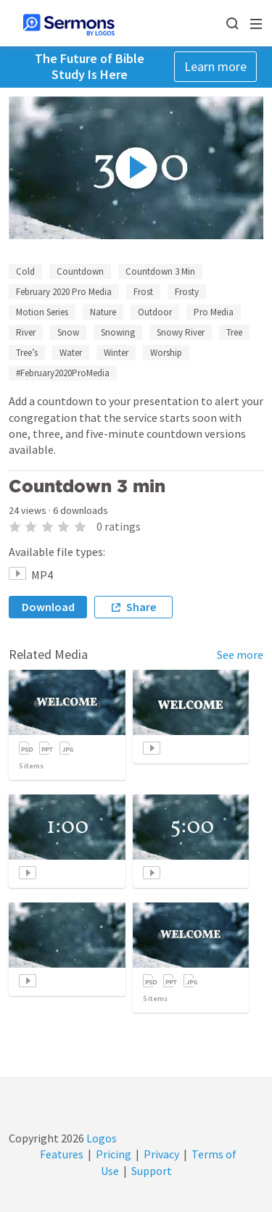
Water (70, 352)
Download (48, 606)
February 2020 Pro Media (64, 292)
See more (240, 654)
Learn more (215, 66)
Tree (234, 332)
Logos (100, 1138)
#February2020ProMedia (63, 373)
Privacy (161, 1154)
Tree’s (27, 352)
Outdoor (155, 312)
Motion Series (42, 312)
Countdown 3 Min (160, 271)
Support (151, 1170)
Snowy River (181, 332)
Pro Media (214, 312)
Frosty (187, 292)
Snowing (118, 332)
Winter (116, 352)
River (26, 332)
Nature (103, 312)
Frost (143, 292)
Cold (25, 271)
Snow (68, 332)
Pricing (113, 1154)
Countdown (80, 271)
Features (61, 1154)
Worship (166, 352)
